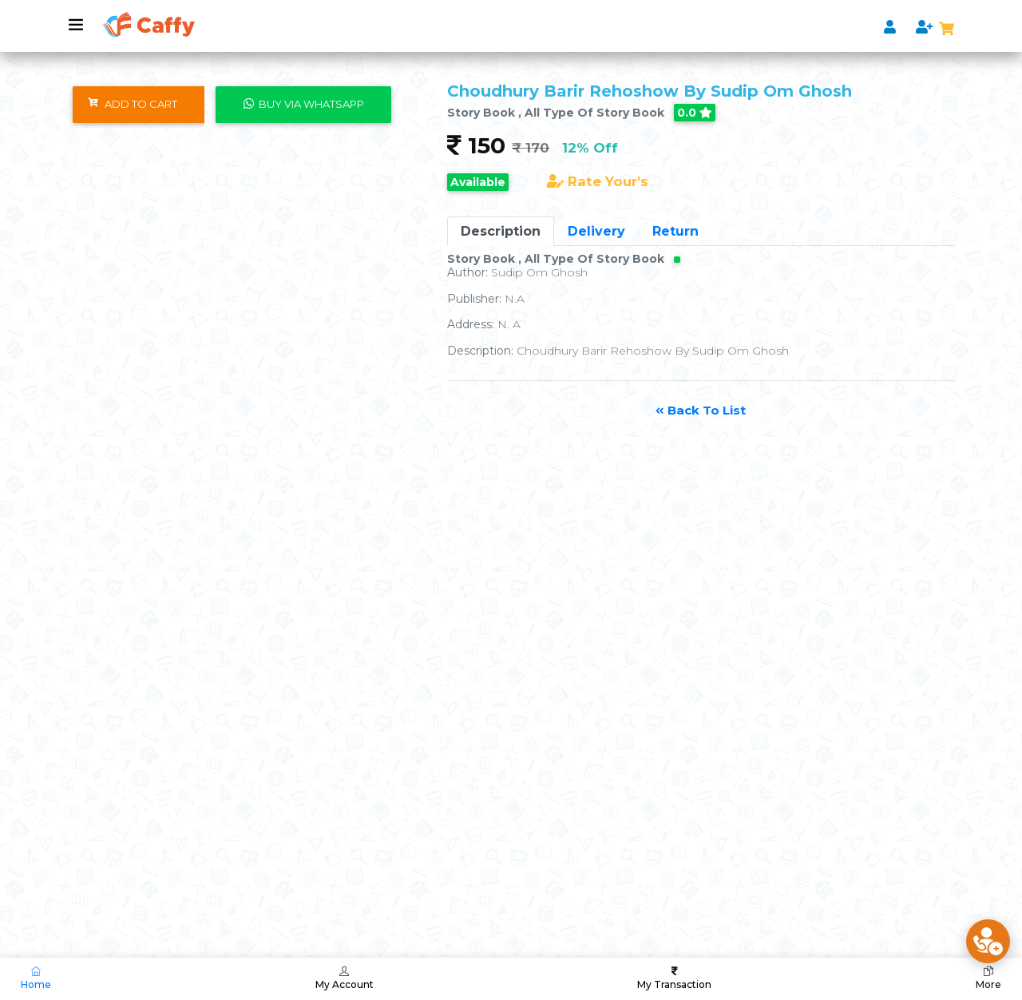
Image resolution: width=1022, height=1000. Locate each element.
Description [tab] (501, 231)
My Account (344, 978)
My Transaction (674, 978)
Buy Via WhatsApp (304, 103)
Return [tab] (675, 231)
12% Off (590, 148)
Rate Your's (597, 181)
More (988, 978)
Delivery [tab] (596, 231)
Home (36, 978)
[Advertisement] (479, 756)
